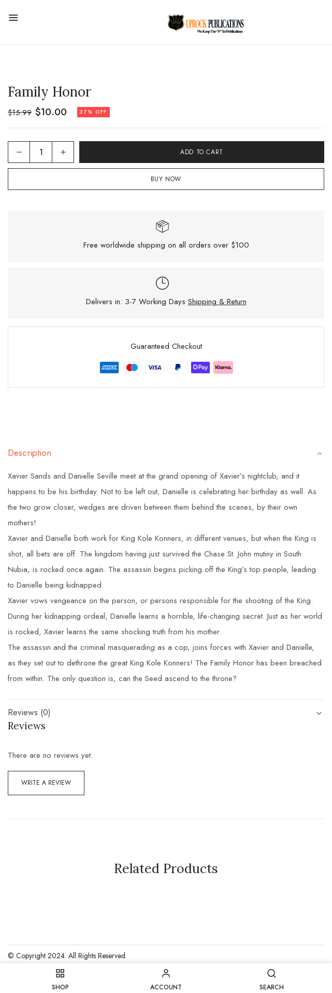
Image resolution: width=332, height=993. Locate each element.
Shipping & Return (217, 301)
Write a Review (46, 782)
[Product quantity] (41, 152)
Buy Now (166, 179)
